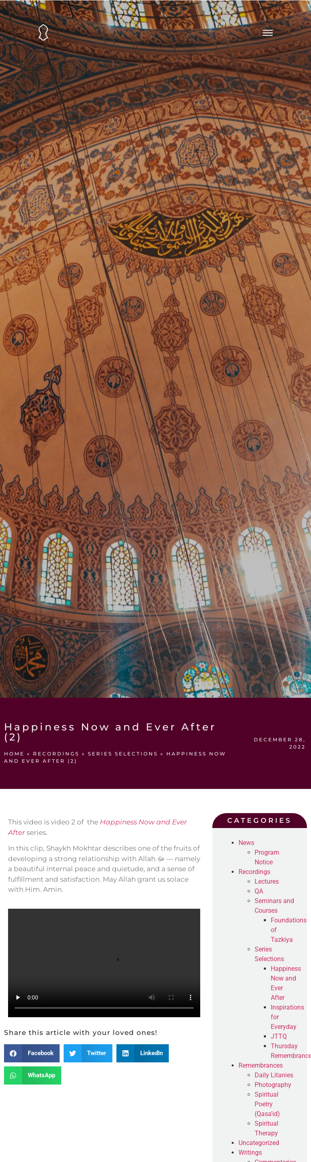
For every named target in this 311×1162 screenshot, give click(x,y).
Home (14, 754)
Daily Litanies (274, 1075)
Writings (250, 1152)
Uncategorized (258, 1143)
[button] (32, 1053)
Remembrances (260, 1065)
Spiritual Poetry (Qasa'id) (267, 1104)
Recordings (56, 754)
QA (259, 891)
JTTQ (279, 1036)
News (246, 843)
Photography (273, 1085)
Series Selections (123, 754)
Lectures (267, 881)
